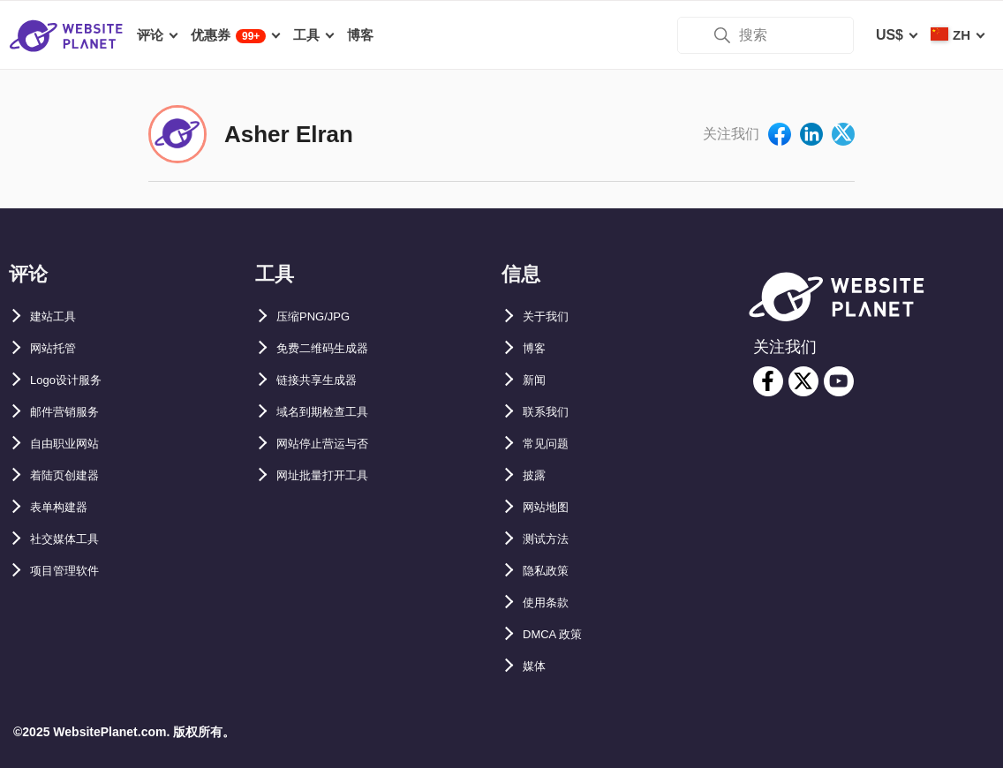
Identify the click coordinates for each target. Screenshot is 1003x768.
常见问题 (551, 443)
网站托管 (58, 348)
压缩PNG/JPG (321, 316)
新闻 (537, 380)
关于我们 (551, 316)
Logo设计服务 (75, 380)
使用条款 (551, 602)
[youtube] (839, 381)
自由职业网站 (72, 443)
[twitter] (803, 381)
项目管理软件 (72, 570)
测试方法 (551, 538)
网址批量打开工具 (332, 475)
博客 (537, 348)
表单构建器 (65, 507)
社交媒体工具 (72, 538)
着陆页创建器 (72, 475)
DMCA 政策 (560, 634)
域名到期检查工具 (332, 411)
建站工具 (58, 316)
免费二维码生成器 (332, 348)
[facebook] (768, 381)
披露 (537, 475)
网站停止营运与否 (332, 443)
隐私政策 (551, 570)
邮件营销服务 (72, 411)
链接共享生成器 (325, 380)
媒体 (537, 666)
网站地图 (551, 507)
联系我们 (551, 411)
